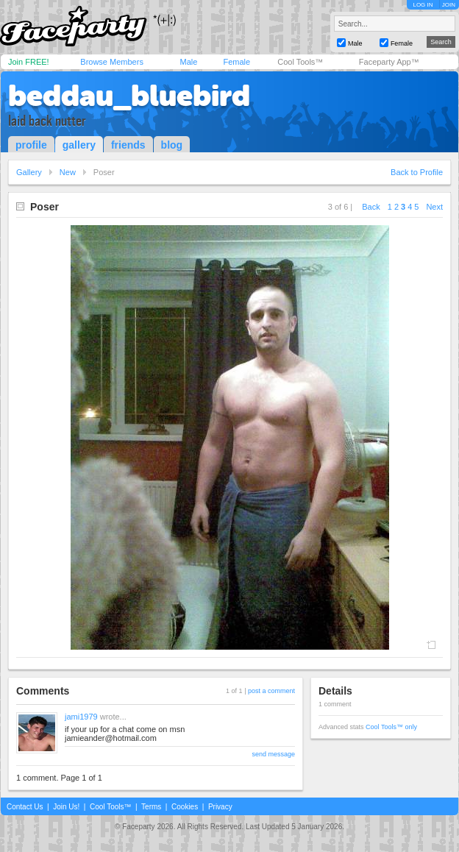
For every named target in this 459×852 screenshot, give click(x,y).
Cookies (184, 807)
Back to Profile (417, 172)
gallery (79, 145)
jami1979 (81, 716)
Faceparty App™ (389, 61)
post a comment (271, 691)
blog (172, 145)
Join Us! (66, 807)
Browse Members (111, 61)
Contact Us (25, 807)
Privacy (220, 807)
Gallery (29, 172)
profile (31, 145)
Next (434, 206)
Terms (151, 807)
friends (128, 145)
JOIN (448, 4)
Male (188, 61)
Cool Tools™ (300, 61)
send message (273, 754)
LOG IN (423, 4)
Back (371, 206)
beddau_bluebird (129, 96)
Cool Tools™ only (391, 727)
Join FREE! (28, 61)
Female (236, 61)
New (68, 172)
